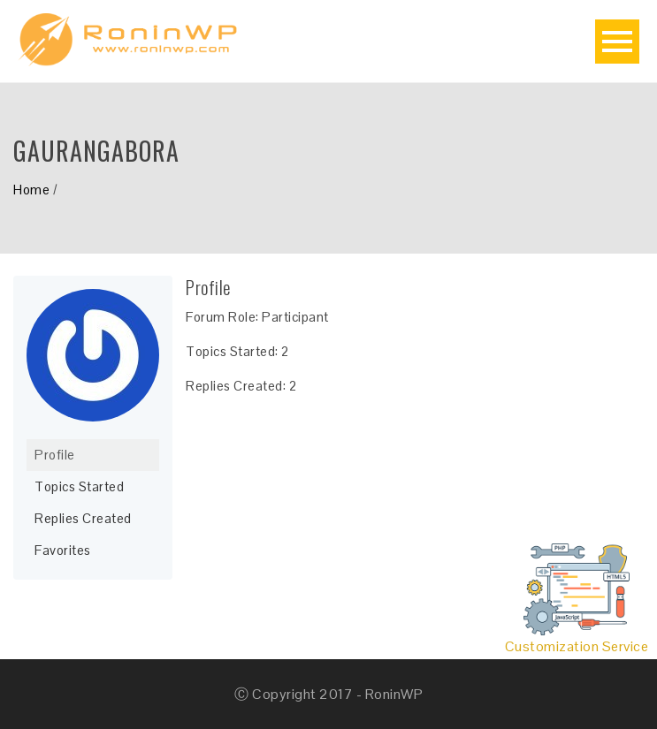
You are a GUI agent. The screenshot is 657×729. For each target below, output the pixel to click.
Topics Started (79, 486)
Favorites (62, 550)
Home (31, 189)
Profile (54, 454)
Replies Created (83, 518)
